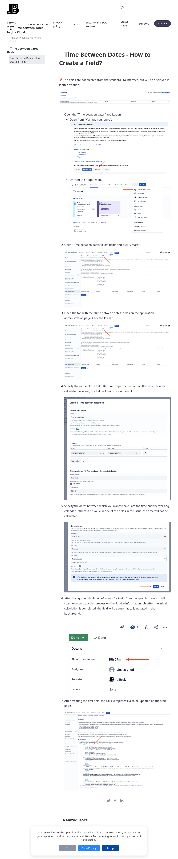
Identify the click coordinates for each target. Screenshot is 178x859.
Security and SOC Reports (96, 24)
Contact (162, 23)
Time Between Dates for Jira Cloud (25, 39)
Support (144, 23)
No (67, 848)
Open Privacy (89, 848)
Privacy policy (57, 24)
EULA (77, 24)
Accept (110, 848)
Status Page (124, 23)
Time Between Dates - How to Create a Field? (26, 59)
